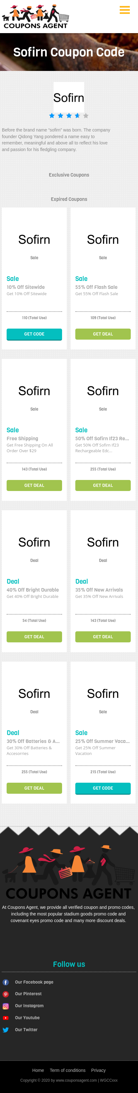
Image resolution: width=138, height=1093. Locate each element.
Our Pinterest (28, 994)
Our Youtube (27, 1018)
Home (38, 1070)
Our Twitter (26, 1030)
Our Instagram (29, 1006)
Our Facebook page (34, 982)
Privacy (98, 1070)
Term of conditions (68, 1070)
